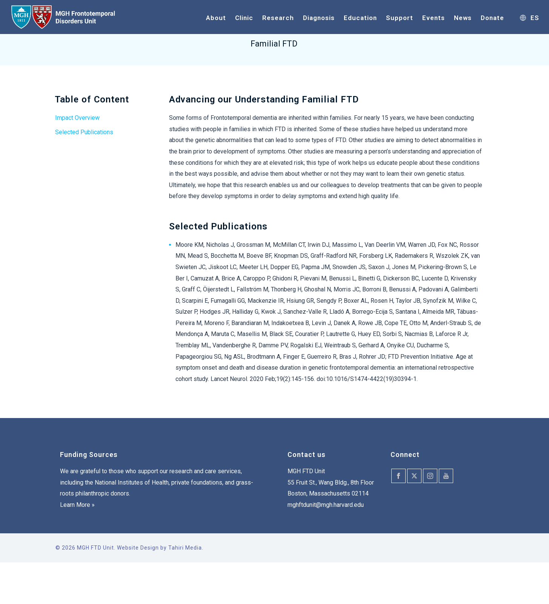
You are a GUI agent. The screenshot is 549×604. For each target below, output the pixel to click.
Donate (492, 18)
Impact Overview (77, 117)
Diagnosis (319, 18)
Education (360, 18)
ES (529, 18)
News (463, 18)
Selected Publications (84, 132)
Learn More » (77, 504)
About (216, 18)
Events (433, 18)
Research (278, 18)
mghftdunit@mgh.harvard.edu (326, 504)
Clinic (244, 18)
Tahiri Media (185, 548)
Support (399, 18)
